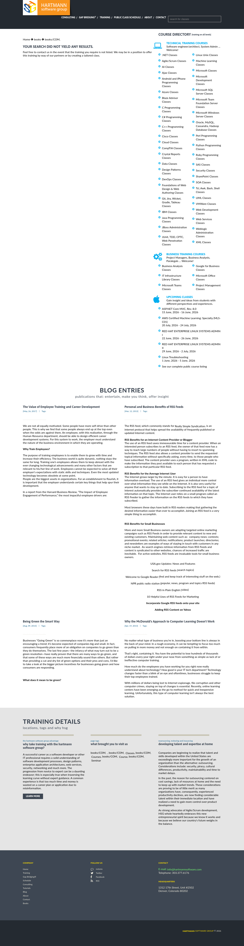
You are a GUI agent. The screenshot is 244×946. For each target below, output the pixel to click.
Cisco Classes (170, 136)
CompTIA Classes (172, 148)
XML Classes (203, 242)
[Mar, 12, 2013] (131, 411)
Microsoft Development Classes (204, 80)
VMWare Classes (206, 203)
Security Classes (205, 170)
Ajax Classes (169, 72)
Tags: (44, 411)
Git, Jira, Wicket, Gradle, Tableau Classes (171, 202)
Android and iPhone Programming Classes (174, 82)
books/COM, (52, 39)
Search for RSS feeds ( (165, 570)
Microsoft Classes (206, 70)
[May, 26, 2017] (30, 411)
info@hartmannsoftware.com (184, 869)
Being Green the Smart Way (41, 621)
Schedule (27, 880)
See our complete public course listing (184, 366)
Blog (25, 892)
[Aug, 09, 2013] (30, 626)
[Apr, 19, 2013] (131, 626)
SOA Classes (203, 182)
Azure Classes (170, 92)
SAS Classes (203, 164)
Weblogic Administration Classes (204, 232)
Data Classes (169, 163)
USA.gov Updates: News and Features (172, 563)
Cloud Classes (170, 142)
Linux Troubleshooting (175, 357)
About (148, 17)
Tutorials (26, 888)
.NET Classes (169, 54)
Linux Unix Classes (207, 54)
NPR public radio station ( (146, 583)
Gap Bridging (87, 17)
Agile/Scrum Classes (174, 60)
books (37, 39)
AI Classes (168, 66)
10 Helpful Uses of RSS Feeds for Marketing (173, 596)
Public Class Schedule (127, 17)
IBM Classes (169, 211)
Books (25, 903)
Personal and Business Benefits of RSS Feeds (154, 407)
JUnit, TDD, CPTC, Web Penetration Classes (173, 240)
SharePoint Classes (207, 176)
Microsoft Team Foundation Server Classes (207, 103)
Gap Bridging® (29, 876)
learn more (33, 796)
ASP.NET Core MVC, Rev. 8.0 (179, 308)
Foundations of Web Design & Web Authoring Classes (174, 188)
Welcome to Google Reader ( (143, 576)
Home (26, 39)
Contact (161, 17)
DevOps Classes (171, 179)
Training (105, 17)
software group (198, 931)
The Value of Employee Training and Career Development (61, 407)
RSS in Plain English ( (169, 590)
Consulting (68, 17)
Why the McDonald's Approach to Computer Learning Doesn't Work (170, 621)
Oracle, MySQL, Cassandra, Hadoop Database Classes (207, 126)
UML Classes (203, 197)
